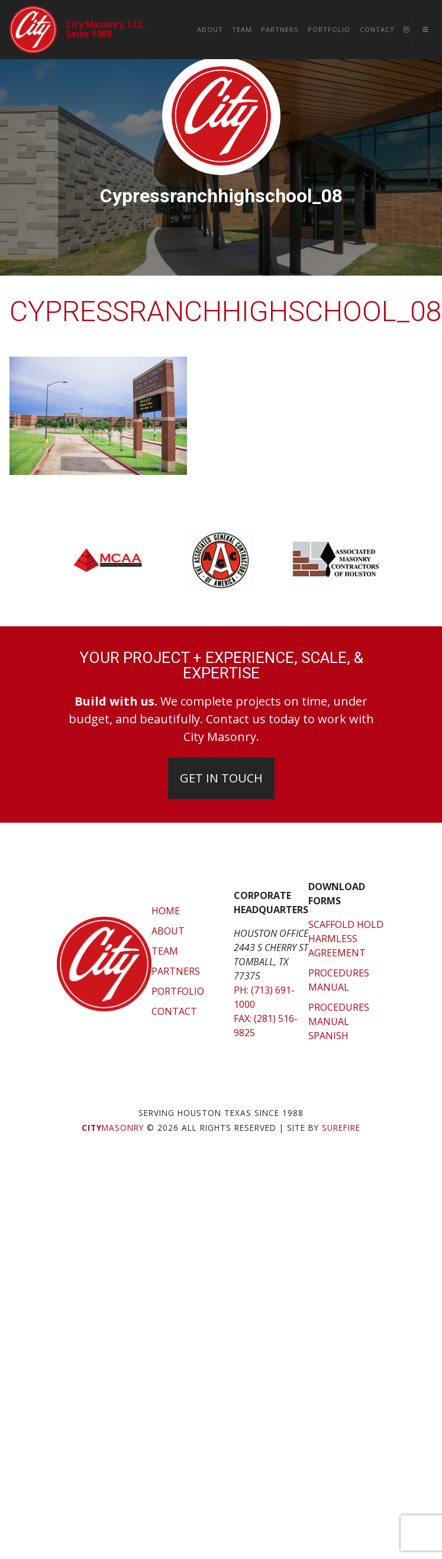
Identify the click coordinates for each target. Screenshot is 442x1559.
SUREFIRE (341, 1127)
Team (242, 29)
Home (165, 910)
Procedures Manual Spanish (338, 1021)
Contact (377, 29)
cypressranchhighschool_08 (225, 311)
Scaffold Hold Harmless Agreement (345, 938)
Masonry (113, 1127)
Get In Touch (221, 778)
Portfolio (329, 29)
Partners (280, 29)
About (210, 29)
